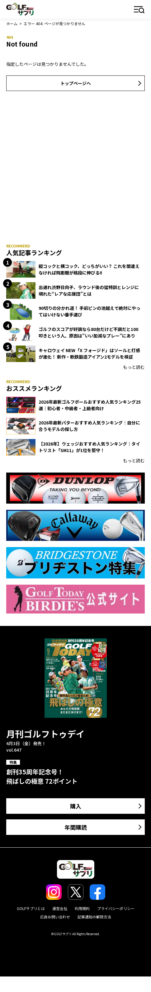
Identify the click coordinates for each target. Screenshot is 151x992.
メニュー (139, 10)
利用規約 (82, 908)
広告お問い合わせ (55, 916)
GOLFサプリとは (31, 908)
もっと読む (134, 367)
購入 (75, 806)
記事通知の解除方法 (94, 916)
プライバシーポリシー (115, 908)
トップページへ (75, 83)
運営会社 (59, 908)
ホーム (11, 23)
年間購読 (75, 827)
